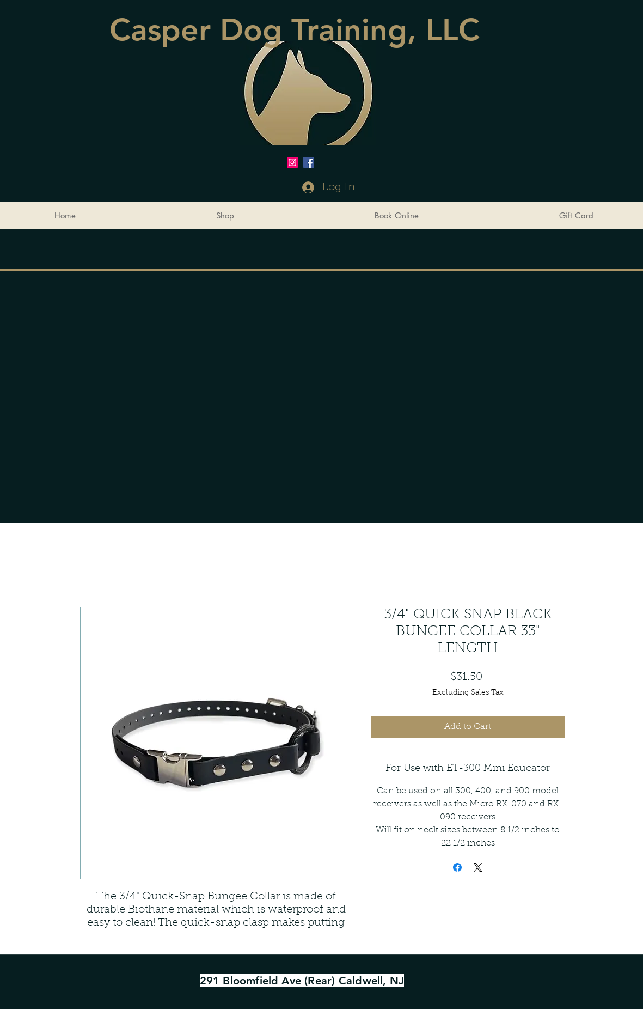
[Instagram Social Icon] (292, 162)
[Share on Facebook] (457, 867)
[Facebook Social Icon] (308, 162)
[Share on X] (478, 867)
